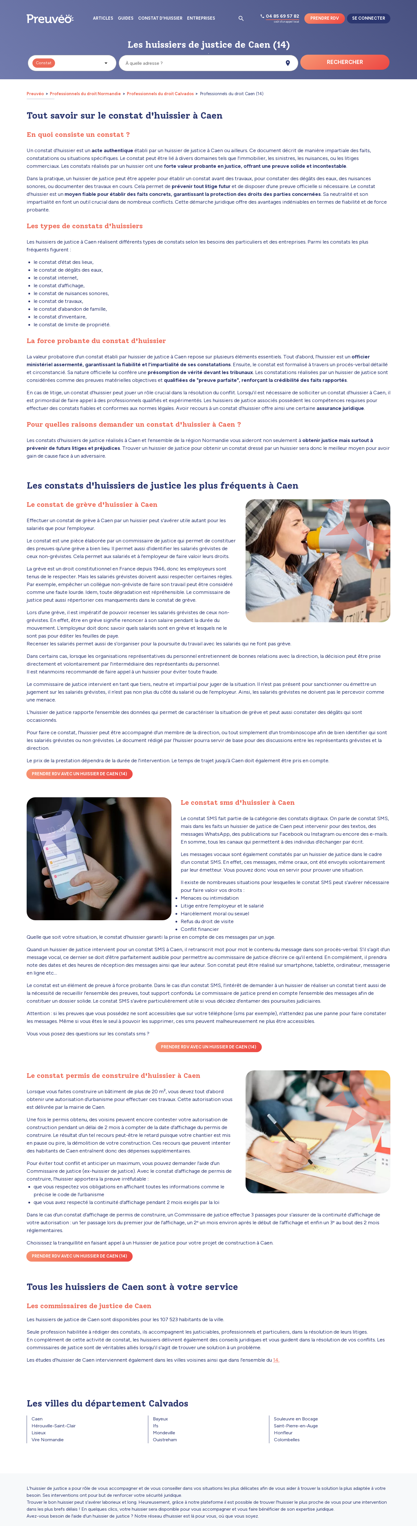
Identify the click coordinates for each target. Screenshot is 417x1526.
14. (276, 1360)
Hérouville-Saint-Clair (54, 1426)
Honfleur (283, 1432)
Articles (103, 18)
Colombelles (287, 1439)
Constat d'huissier (160, 18)
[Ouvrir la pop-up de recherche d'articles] (241, 18)
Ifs (155, 1426)
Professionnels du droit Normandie (85, 93)
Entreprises (201, 18)
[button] (72, 63)
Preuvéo (36, 93)
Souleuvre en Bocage (296, 1419)
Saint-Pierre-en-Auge (296, 1426)
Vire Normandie (48, 1439)
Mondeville (164, 1432)
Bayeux (160, 1419)
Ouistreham (165, 1439)
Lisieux (39, 1432)
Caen (37, 1419)
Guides (125, 18)
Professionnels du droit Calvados (160, 93)
